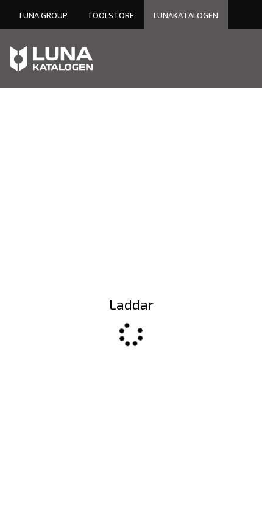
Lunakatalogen (186, 15)
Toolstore (110, 15)
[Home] (51, 58)
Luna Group (43, 15)
